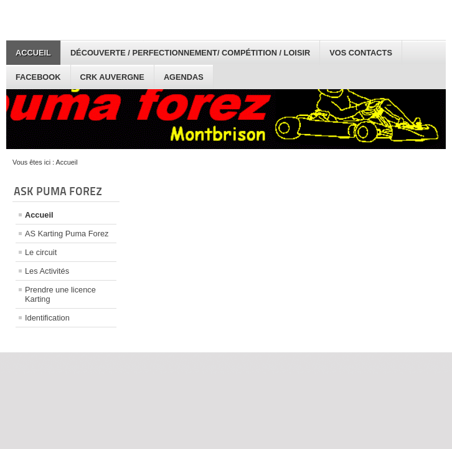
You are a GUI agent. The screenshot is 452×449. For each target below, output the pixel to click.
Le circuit (41, 252)
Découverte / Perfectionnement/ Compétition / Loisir (190, 52)
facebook (38, 77)
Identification (47, 317)
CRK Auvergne (112, 77)
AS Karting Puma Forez (66, 233)
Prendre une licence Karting (60, 294)
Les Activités (47, 271)
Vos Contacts (360, 52)
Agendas (184, 77)
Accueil (33, 52)
